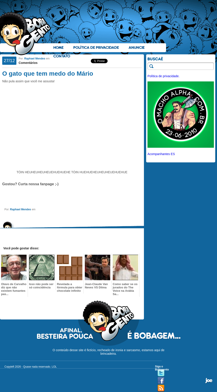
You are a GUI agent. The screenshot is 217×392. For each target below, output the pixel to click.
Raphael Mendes (34, 58)
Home (58, 47)
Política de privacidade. (163, 76)
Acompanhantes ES (161, 154)
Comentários (28, 63)
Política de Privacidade (96, 47)
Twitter (161, 373)
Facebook (161, 380)
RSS (161, 388)
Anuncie (137, 47)
